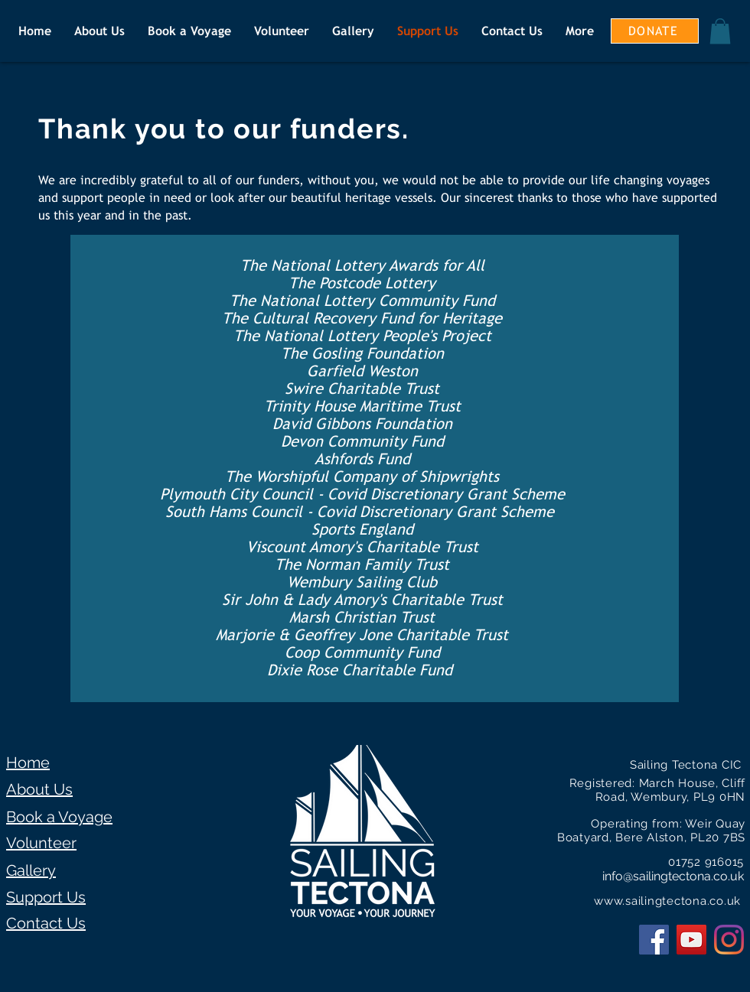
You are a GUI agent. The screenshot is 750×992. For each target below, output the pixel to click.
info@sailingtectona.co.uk (673, 876)
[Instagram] (729, 940)
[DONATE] (655, 31)
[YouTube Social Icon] (691, 940)
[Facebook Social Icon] (654, 940)
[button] (720, 31)
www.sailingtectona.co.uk (667, 901)
